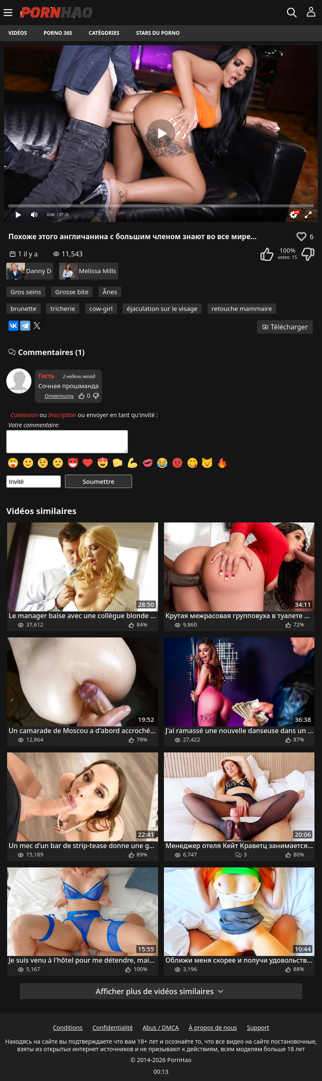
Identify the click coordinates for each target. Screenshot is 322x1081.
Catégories (104, 33)
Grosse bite (72, 291)
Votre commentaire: (34, 425)
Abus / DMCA (161, 1027)
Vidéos (17, 33)
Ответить (59, 396)
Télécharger (285, 327)
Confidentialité (112, 1027)
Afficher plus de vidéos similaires (160, 991)
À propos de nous (213, 1027)
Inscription (62, 415)
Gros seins (25, 291)
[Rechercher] (293, 12)
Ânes (110, 291)
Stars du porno (158, 33)
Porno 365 (58, 33)
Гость (46, 376)
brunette (23, 308)
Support (258, 1027)
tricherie (62, 308)
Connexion (24, 415)
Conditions (68, 1027)
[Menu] (9, 12)
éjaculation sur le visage (162, 308)
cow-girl (101, 308)
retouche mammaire (242, 308)
